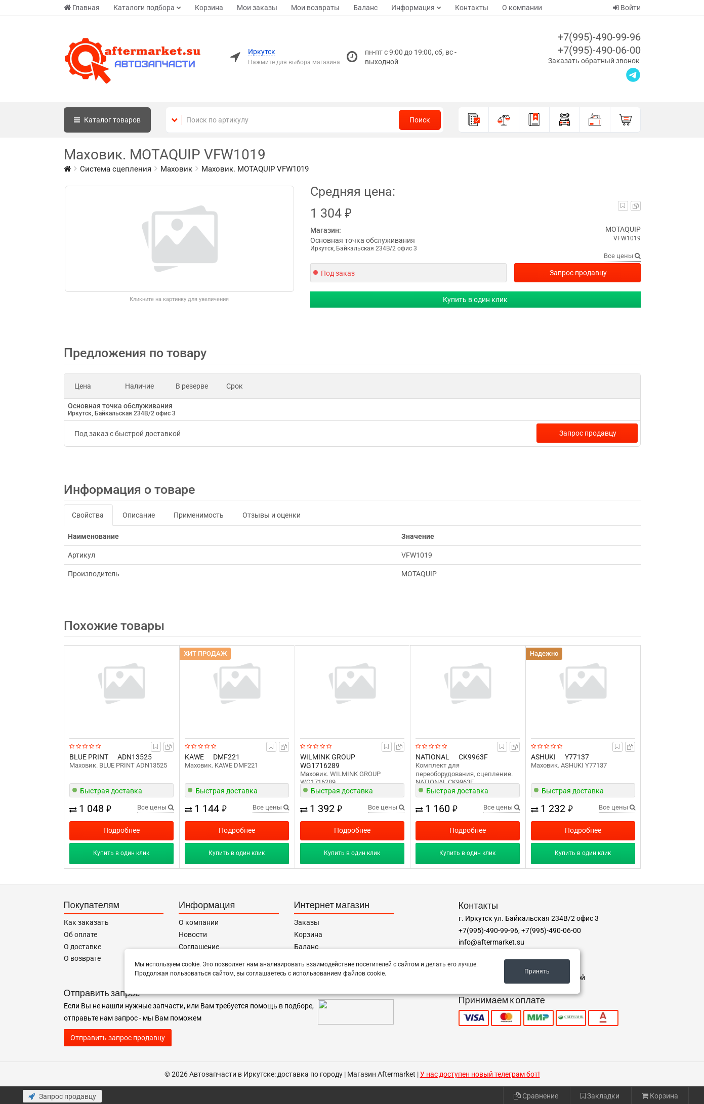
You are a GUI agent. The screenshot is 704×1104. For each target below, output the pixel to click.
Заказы (306, 922)
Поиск (419, 120)
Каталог (107, 120)
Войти (627, 8)
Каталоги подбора (144, 8)
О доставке (82, 947)
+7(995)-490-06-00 (599, 50)
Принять (537, 971)
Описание (138, 515)
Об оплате (80, 934)
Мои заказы (257, 8)
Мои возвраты (315, 8)
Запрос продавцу (578, 273)
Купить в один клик (475, 299)
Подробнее (121, 830)
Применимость (199, 515)
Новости (193, 934)
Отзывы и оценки (271, 515)
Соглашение (199, 947)
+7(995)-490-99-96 (599, 37)
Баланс (365, 8)
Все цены (622, 256)
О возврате (82, 958)
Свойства (88, 515)
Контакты (471, 8)
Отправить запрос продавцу (117, 1038)
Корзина (209, 8)
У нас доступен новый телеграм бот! (480, 1074)
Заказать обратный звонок (594, 61)
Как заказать (86, 922)
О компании (522, 8)
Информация (413, 8)
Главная (82, 8)
